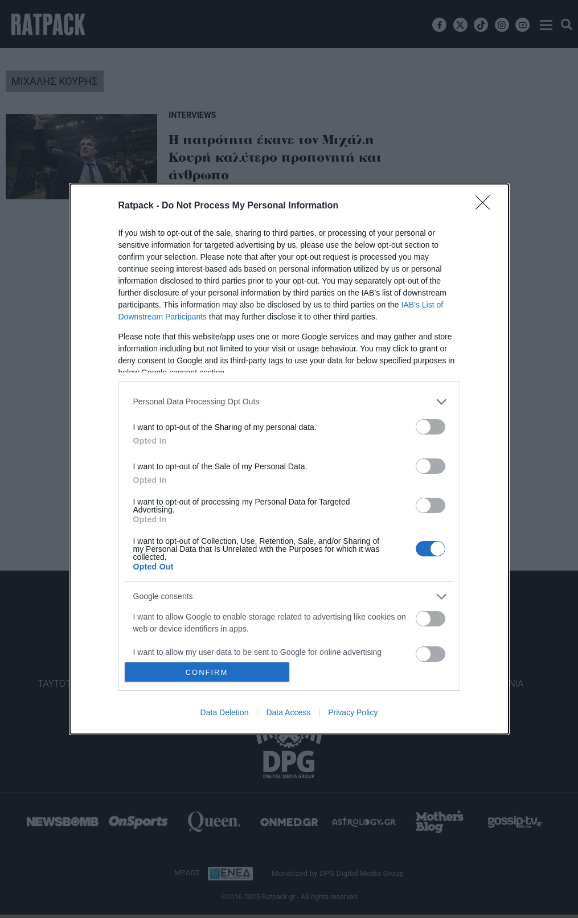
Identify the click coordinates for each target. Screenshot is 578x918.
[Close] (486, 206)
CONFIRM (207, 671)
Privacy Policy (353, 712)
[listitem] (289, 402)
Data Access (288, 712)
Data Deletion (224, 712)
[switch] (430, 427)
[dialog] (289, 459)
